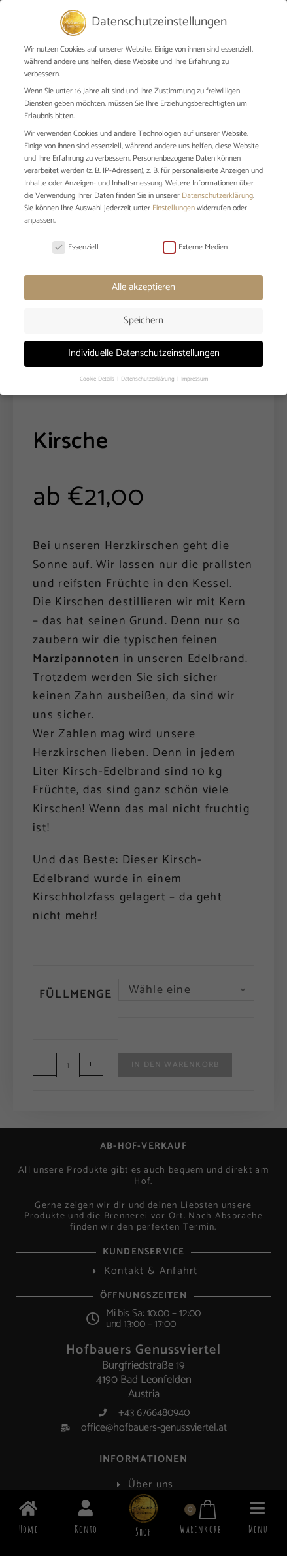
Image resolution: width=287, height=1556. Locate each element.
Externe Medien (195, 247)
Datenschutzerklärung (217, 195)
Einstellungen (173, 208)
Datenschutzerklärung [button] (148, 379)
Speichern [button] (143, 320)
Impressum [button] (194, 379)
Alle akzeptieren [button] (143, 287)
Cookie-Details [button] (98, 379)
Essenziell (75, 247)
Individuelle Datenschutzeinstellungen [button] (144, 353)
